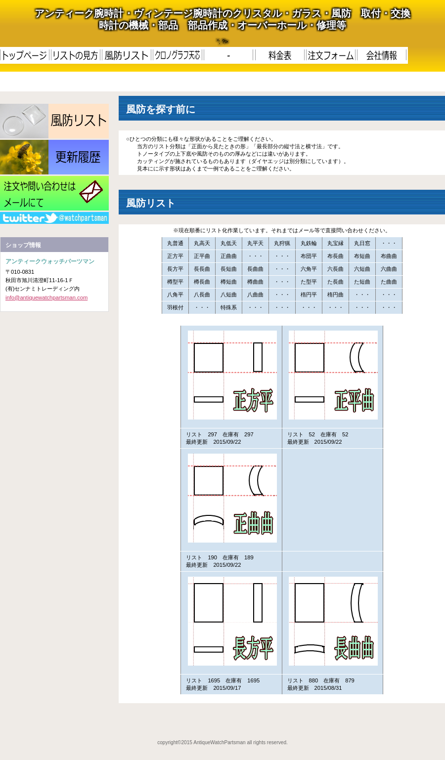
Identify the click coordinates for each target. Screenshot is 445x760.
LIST (54, 121)
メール (54, 193)
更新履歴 (54, 157)
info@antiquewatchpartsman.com (46, 297)
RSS (54, 218)
